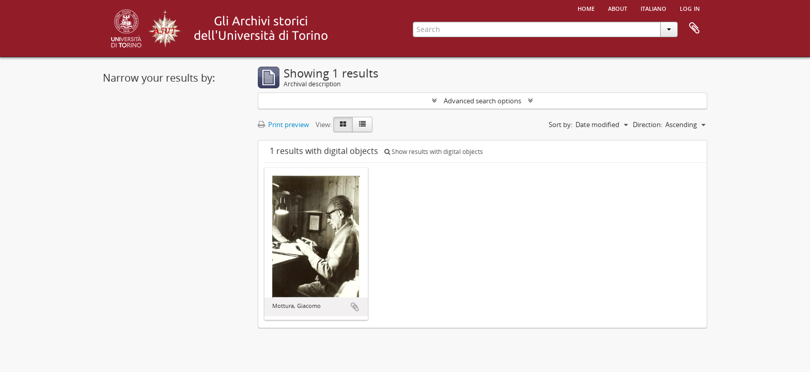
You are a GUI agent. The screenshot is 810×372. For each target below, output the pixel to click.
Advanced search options (482, 100)
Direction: (647, 124)
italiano (653, 7)
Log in (690, 7)
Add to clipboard (355, 307)
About (617, 7)
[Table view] (362, 124)
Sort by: (560, 124)
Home (586, 7)
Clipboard (694, 28)
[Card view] (343, 124)
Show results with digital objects (433, 151)
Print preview (283, 124)
